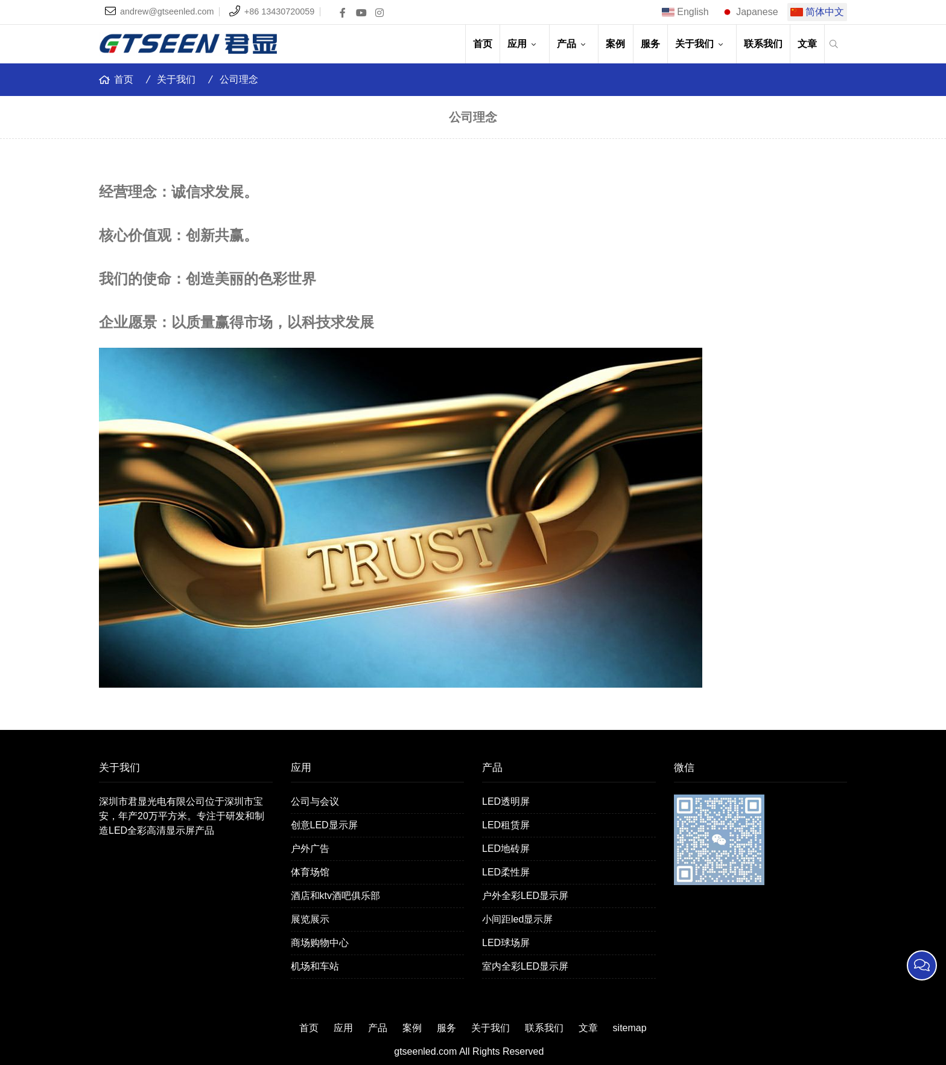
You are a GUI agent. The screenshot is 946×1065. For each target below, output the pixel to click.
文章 (807, 44)
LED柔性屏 (506, 872)
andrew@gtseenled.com (167, 11)
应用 (524, 44)
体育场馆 (310, 872)
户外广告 (310, 848)
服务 (650, 44)
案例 (615, 44)
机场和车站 (315, 966)
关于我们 (701, 44)
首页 (482, 44)
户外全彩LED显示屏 (525, 896)
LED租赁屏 (506, 825)
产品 (574, 44)
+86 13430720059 (279, 11)
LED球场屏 (506, 943)
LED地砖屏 (506, 848)
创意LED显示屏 (324, 825)
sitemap (630, 1028)
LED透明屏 (506, 801)
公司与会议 (315, 801)
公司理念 (239, 79)
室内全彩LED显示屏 (525, 966)
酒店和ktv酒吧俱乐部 (335, 896)
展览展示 (310, 919)
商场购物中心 (320, 943)
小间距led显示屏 (517, 919)
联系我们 (763, 44)
